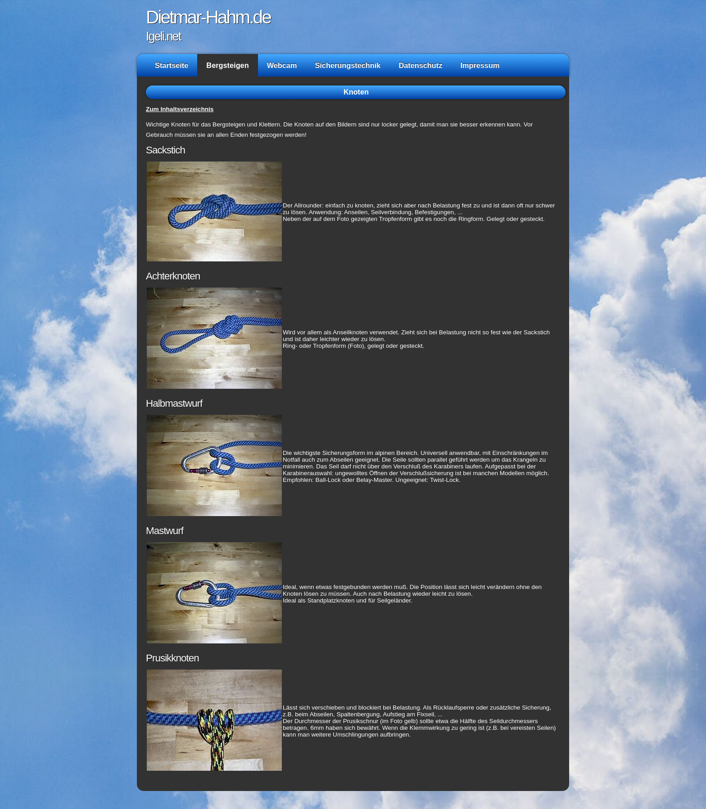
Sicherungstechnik (347, 65)
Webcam (282, 65)
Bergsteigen (227, 65)
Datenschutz (420, 65)
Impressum (479, 65)
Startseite (171, 65)
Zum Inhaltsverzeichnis (179, 109)
